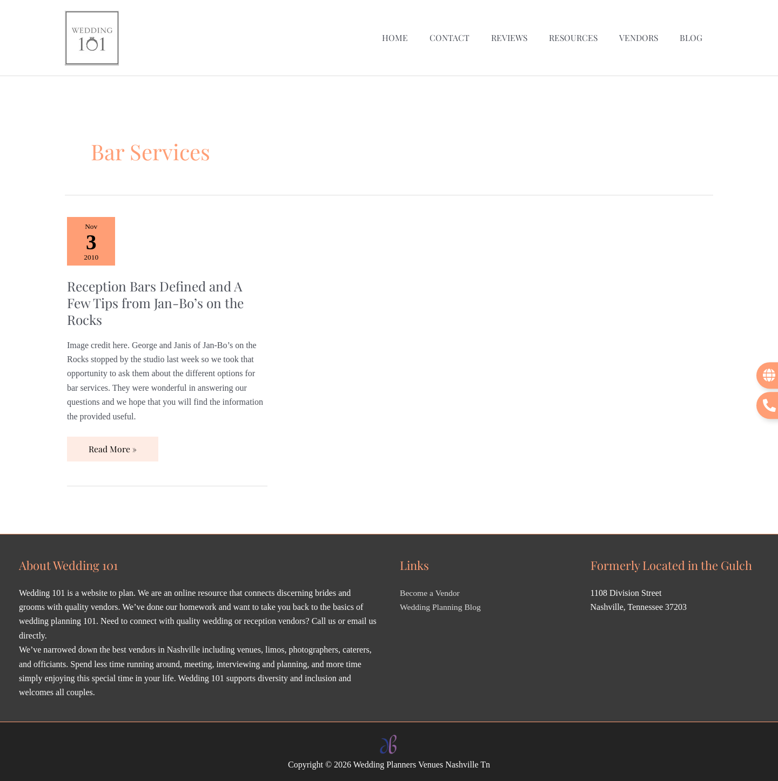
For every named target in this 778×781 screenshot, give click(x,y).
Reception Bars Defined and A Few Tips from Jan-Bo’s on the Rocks (158, 299)
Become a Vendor (430, 590)
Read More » (112, 443)
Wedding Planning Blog (441, 604)
